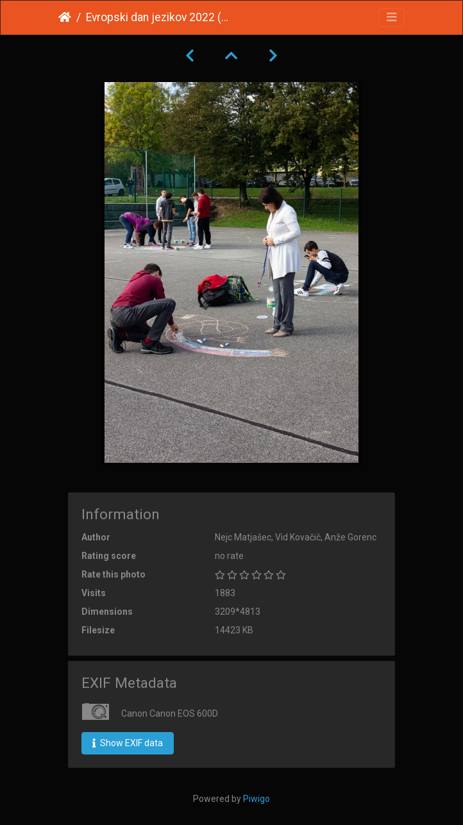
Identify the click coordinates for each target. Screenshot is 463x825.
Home (64, 17)
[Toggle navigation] (391, 17)
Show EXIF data (127, 743)
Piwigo (256, 799)
